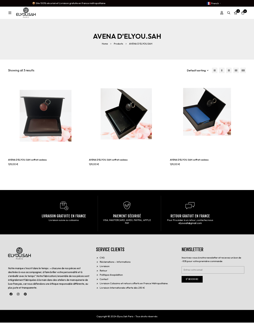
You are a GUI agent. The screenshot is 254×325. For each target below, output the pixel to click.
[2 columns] (222, 72)
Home (104, 45)
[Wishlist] (234, 14)
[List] (214, 72)
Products (119, 45)
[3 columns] (229, 72)
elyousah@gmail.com (190, 225)
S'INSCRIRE (192, 281)
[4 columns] (236, 72)
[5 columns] (243, 72)
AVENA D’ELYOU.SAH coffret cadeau (30, 161)
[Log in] (217, 14)
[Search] (225, 14)
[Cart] (242, 14)
